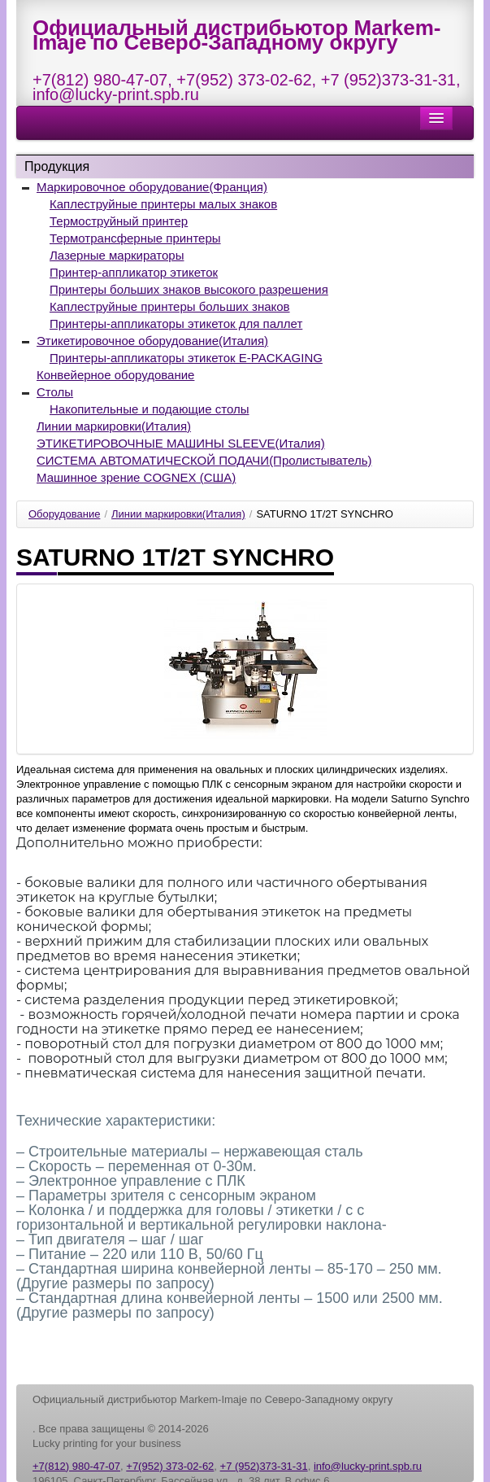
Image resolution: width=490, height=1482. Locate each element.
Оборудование (64, 514)
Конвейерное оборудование (115, 375)
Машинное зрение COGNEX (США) (136, 477)
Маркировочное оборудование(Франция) (152, 187)
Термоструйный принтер (119, 221)
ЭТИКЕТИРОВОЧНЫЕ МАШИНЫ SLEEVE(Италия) (181, 443)
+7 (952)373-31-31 (388, 80)
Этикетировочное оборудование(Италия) (152, 341)
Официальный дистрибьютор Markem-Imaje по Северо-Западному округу (236, 35)
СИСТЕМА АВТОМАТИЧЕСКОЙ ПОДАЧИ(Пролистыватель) (204, 460)
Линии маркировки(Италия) (114, 426)
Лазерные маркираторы (117, 255)
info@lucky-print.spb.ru (116, 94)
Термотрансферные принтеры (135, 238)
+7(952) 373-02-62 (243, 80)
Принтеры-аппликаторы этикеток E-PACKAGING (186, 358)
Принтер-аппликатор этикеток (134, 272)
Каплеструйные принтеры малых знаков (163, 204)
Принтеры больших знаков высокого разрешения (189, 289)
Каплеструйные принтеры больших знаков (170, 306)
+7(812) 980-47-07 (100, 80)
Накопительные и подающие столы (149, 409)
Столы (55, 392)
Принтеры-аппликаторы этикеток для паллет (176, 323)
